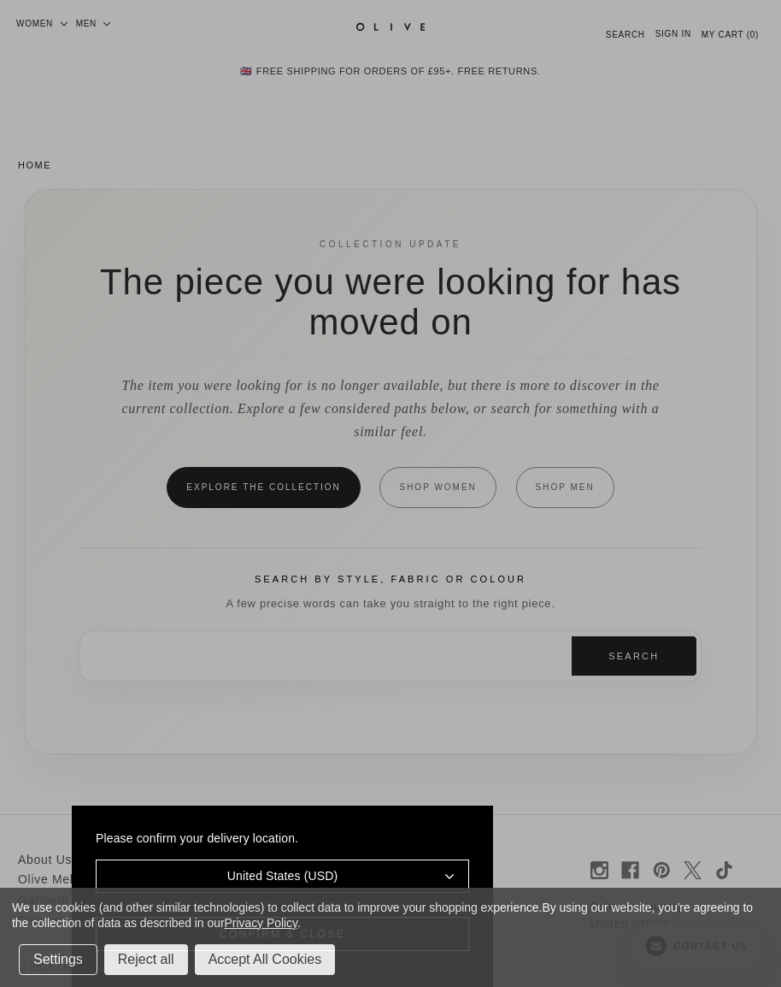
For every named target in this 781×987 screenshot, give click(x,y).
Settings (58, 959)
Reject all (146, 959)
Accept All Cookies (265, 959)
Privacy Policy (261, 923)
